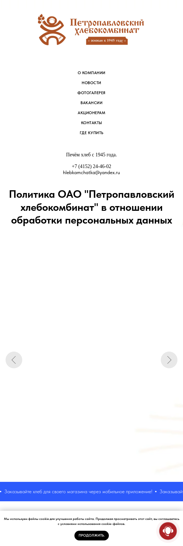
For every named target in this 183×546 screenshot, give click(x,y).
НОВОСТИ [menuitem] (91, 83)
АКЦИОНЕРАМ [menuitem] (91, 113)
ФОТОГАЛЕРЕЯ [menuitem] (91, 93)
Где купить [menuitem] (92, 133)
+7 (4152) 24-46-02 (91, 166)
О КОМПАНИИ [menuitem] (92, 73)
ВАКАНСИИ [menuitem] (91, 103)
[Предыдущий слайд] (14, 360)
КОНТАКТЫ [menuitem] (91, 123)
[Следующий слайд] (169, 360)
